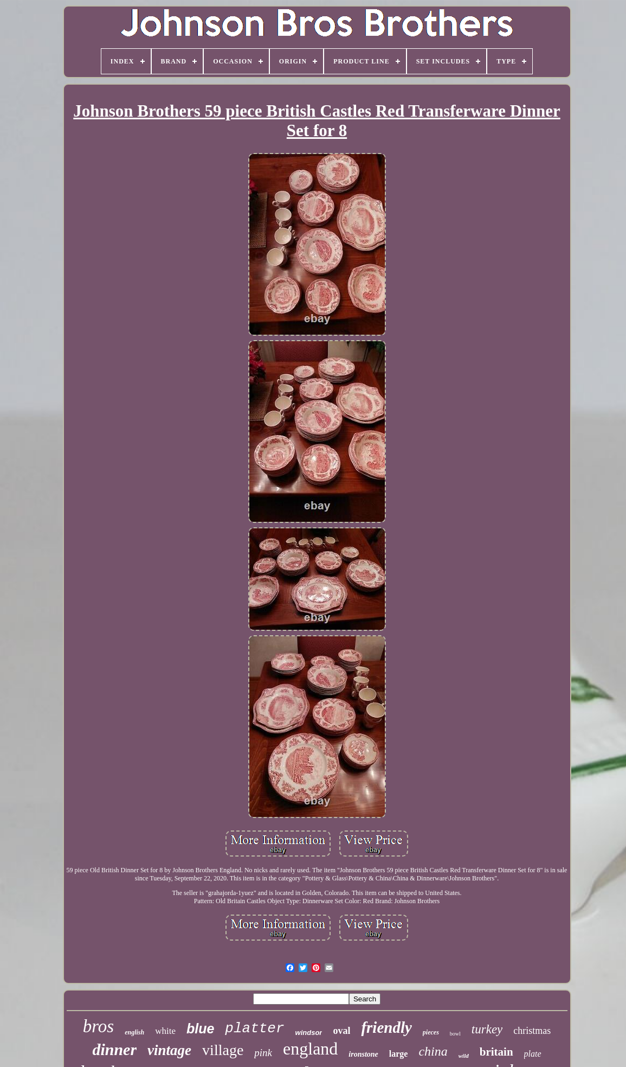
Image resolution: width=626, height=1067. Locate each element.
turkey (487, 1029)
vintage (169, 1050)
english (134, 1032)
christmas (532, 1030)
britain (496, 1051)
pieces (431, 1032)
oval (341, 1030)
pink (263, 1052)
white (165, 1031)
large (398, 1053)
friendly (386, 1027)
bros (98, 1026)
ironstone (363, 1054)
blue (200, 1028)
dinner (114, 1049)
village (222, 1050)
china (432, 1051)
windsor (308, 1032)
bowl (455, 1034)
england (310, 1048)
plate (532, 1053)
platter (254, 1028)
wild (464, 1055)
